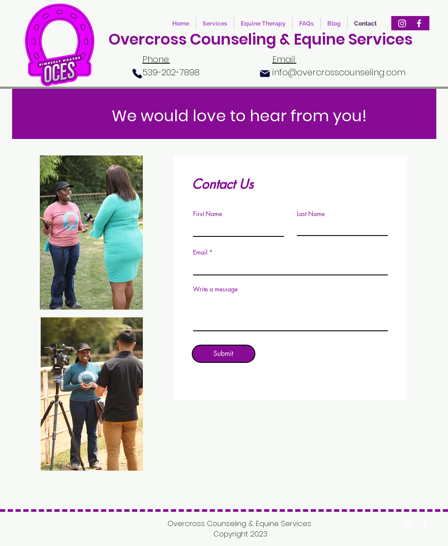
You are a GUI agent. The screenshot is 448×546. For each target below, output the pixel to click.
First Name (207, 214)
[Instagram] (402, 23)
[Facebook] (419, 23)
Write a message (215, 289)
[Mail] (265, 73)
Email (200, 252)
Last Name (311, 214)
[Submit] (223, 354)
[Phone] (137, 73)
